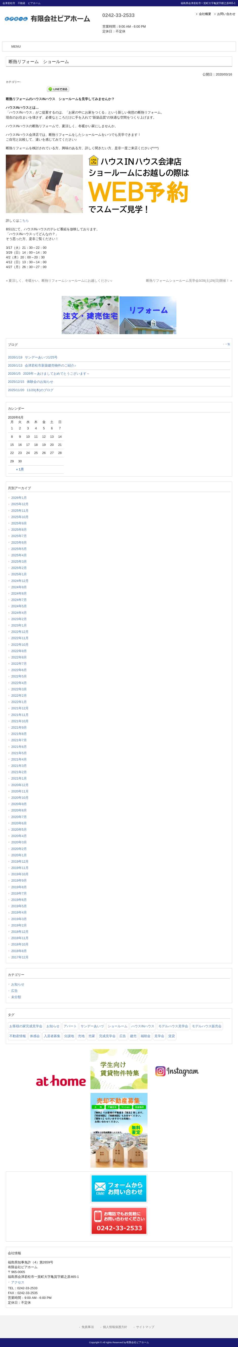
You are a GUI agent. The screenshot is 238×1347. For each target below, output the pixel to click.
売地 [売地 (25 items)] (81, 1036)
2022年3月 (19, 689)
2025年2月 (19, 568)
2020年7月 (19, 817)
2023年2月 (19, 619)
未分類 (16, 997)
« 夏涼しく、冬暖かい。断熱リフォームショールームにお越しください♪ (59, 280)
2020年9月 (19, 804)
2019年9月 (19, 880)
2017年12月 (20, 957)
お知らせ (17, 984)
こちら (24, 220)
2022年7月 (19, 664)
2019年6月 (19, 900)
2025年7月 (19, 536)
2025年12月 (20, 504)
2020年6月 (19, 823)
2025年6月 (19, 542)
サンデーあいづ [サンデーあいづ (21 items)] (92, 1026)
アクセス (17, 1282)
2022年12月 (20, 632)
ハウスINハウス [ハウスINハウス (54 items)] (142, 1026)
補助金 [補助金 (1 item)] (146, 1036)
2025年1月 (19, 574)
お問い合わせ (226, 13)
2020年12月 (20, 785)
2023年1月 (19, 625)
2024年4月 (19, 613)
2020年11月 (20, 791)
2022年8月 (19, 657)
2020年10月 (20, 798)
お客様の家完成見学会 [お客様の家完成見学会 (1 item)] (25, 1026)
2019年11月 (20, 868)
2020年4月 (19, 836)
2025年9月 (19, 523)
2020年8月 (19, 810)
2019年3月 (19, 919)
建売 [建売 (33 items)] (133, 1036)
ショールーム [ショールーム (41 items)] (117, 1026)
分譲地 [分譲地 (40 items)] (69, 1036)
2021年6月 (19, 747)
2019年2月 (19, 925)
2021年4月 (19, 759)
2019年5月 (19, 906)
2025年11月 (20, 511)
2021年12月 (20, 708)
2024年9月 (19, 587)
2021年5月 (19, 753)
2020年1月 (19, 855)
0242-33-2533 (118, 15)
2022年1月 (19, 702)
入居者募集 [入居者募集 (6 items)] (52, 1036)
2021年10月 (20, 721)
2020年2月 (19, 849)
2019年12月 (20, 861)
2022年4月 (19, 683)
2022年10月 (20, 645)
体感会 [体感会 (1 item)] (35, 1036)
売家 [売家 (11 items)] (91, 1036)
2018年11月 (20, 938)
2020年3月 (19, 842)
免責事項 (88, 1327)
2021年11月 (20, 715)
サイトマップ (145, 1327)
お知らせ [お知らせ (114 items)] (53, 1026)
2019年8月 (19, 887)
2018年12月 (20, 932)
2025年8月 (19, 530)
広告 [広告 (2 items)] (122, 1036)
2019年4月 (19, 912)
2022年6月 (19, 670)
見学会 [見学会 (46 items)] (159, 1036)
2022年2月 (19, 695)
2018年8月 (19, 951)
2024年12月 (20, 581)
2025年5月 (19, 549)
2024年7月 (19, 600)
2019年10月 (20, 874)
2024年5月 (19, 606)
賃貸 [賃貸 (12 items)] (171, 1036)
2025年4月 (19, 555)
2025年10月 (20, 517)
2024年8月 (19, 593)
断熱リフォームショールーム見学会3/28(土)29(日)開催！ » (189, 280)
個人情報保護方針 (115, 1327)
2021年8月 (19, 734)
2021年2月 (19, 772)
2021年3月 (19, 766)
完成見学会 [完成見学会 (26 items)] (107, 1036)
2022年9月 (19, 651)
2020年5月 (19, 829)
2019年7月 (19, 893)
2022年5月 (19, 676)
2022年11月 (20, 638)
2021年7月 (19, 740)
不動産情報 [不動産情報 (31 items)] (17, 1036)
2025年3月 (19, 561)
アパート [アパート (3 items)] (70, 1026)
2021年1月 (19, 778)
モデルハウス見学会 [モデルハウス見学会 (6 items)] (173, 1026)
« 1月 (20, 469)
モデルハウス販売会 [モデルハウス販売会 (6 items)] (207, 1026)
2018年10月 (20, 944)
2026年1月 (19, 498)
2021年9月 (19, 727)
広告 (14, 991)
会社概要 (205, 13)
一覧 (227, 344)
